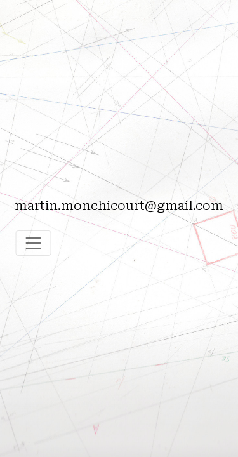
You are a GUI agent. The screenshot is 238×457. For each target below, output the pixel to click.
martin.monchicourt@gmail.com (119, 205)
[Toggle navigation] (33, 243)
